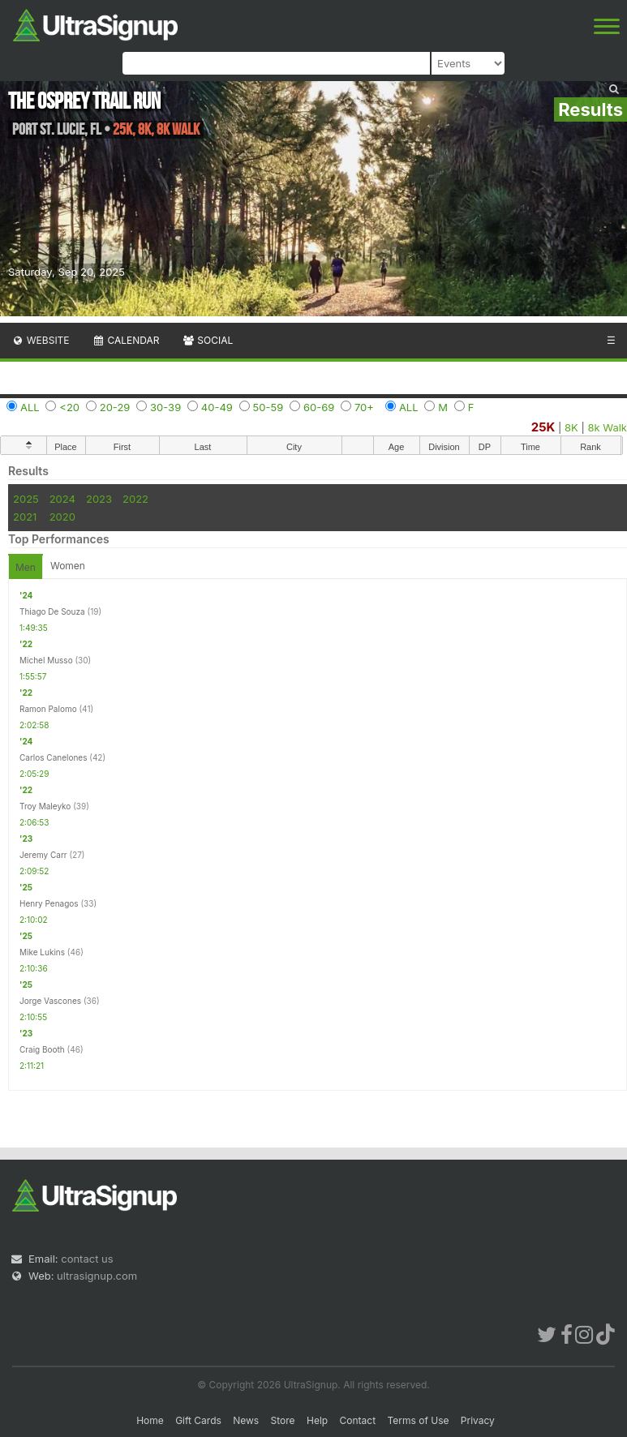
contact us (87, 1258)
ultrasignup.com (97, 1275)
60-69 (318, 407)
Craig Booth (42, 1049)
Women (67, 566)
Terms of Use (418, 1420)
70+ (364, 407)
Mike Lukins (42, 952)
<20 (69, 407)
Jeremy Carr (43, 855)
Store (283, 1420)
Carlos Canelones (53, 757)
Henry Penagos (49, 903)
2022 (135, 498)
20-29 (115, 407)
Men (25, 567)
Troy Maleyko (45, 806)
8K (571, 427)
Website (40, 340)
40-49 (217, 407)
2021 (25, 516)
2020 (62, 516)
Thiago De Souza (52, 611)
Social (207, 340)
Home (150, 1420)
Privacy (478, 1420)
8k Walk (607, 427)
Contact (358, 1420)
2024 (62, 498)
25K (543, 427)
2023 (99, 498)
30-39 (165, 407)
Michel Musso (46, 660)
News (246, 1420)
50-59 (268, 407)
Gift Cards (198, 1420)
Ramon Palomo (48, 709)
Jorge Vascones (50, 1001)
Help (317, 1420)
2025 (26, 498)
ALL (30, 407)
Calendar (126, 340)
